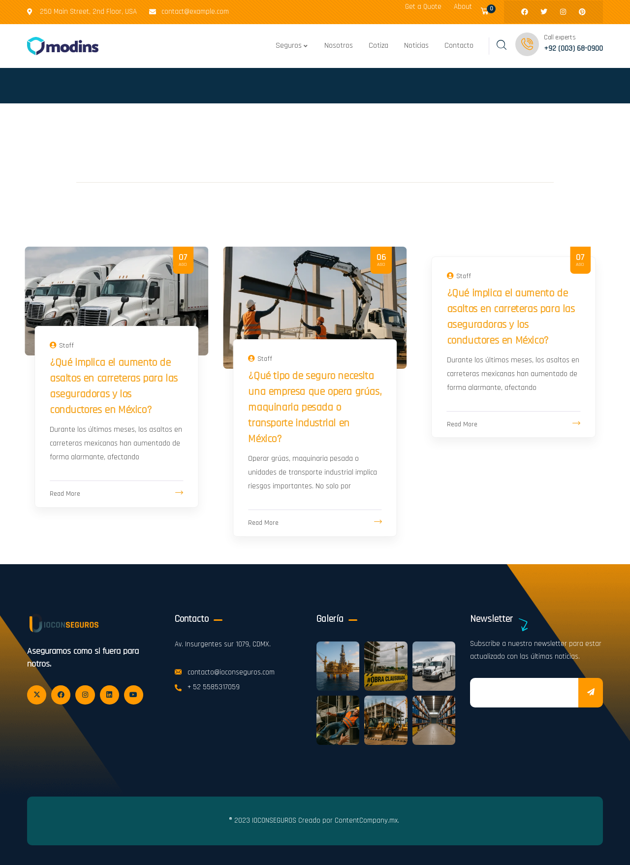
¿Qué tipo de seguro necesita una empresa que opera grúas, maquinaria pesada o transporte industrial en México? (314, 407)
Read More (65, 493)
